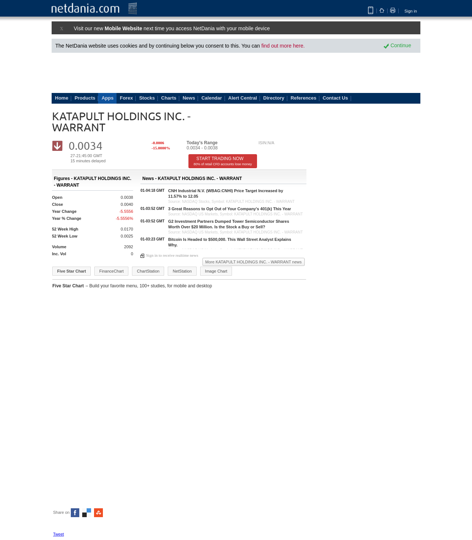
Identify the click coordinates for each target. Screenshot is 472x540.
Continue (397, 45)
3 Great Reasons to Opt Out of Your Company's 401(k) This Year (229, 209)
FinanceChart (111, 271)
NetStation (182, 271)
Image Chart (216, 271)
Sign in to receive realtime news (169, 255)
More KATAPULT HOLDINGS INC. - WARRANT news (253, 262)
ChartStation (148, 271)
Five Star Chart (71, 271)
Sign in (411, 11)
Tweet (58, 534)
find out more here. (283, 46)
